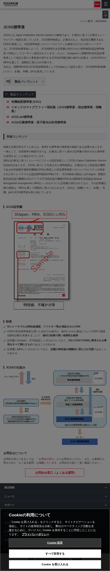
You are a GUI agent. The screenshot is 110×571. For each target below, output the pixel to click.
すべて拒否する (55, 553)
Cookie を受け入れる (55, 564)
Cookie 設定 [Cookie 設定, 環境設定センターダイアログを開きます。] (55, 542)
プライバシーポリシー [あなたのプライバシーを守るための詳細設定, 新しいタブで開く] (35, 534)
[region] (55, 539)
